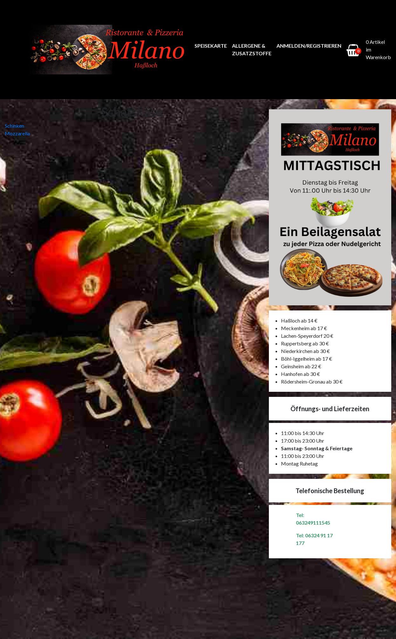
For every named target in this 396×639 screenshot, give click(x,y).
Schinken (14, 126)
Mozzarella (17, 133)
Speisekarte (211, 46)
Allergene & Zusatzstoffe (251, 49)
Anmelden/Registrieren (309, 46)
